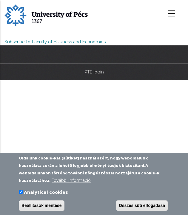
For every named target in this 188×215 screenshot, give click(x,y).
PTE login (94, 72)
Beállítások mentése (41, 205)
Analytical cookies (46, 192)
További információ (71, 180)
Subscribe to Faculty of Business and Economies (55, 41)
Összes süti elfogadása (142, 205)
